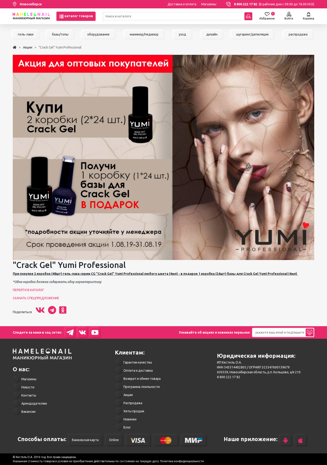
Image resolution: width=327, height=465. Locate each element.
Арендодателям (34, 403)
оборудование (98, 34)
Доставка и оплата (182, 4)
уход (182, 34)
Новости (27, 387)
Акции (128, 395)
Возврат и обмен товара (142, 378)
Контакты (28, 395)
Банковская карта (85, 440)
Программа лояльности (141, 387)
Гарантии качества (137, 362)
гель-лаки (25, 34)
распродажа (298, 34)
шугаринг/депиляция (252, 34)
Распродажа (132, 403)
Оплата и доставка (138, 370)
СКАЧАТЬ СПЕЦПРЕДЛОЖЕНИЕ (36, 298)
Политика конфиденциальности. (182, 461)
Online (114, 440)
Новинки (129, 419)
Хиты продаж (133, 411)
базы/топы (60, 34)
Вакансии (28, 411)
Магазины (208, 4)
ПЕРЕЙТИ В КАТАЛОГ (28, 290)
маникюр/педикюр (144, 34)
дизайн (211, 34)
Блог (127, 427)
